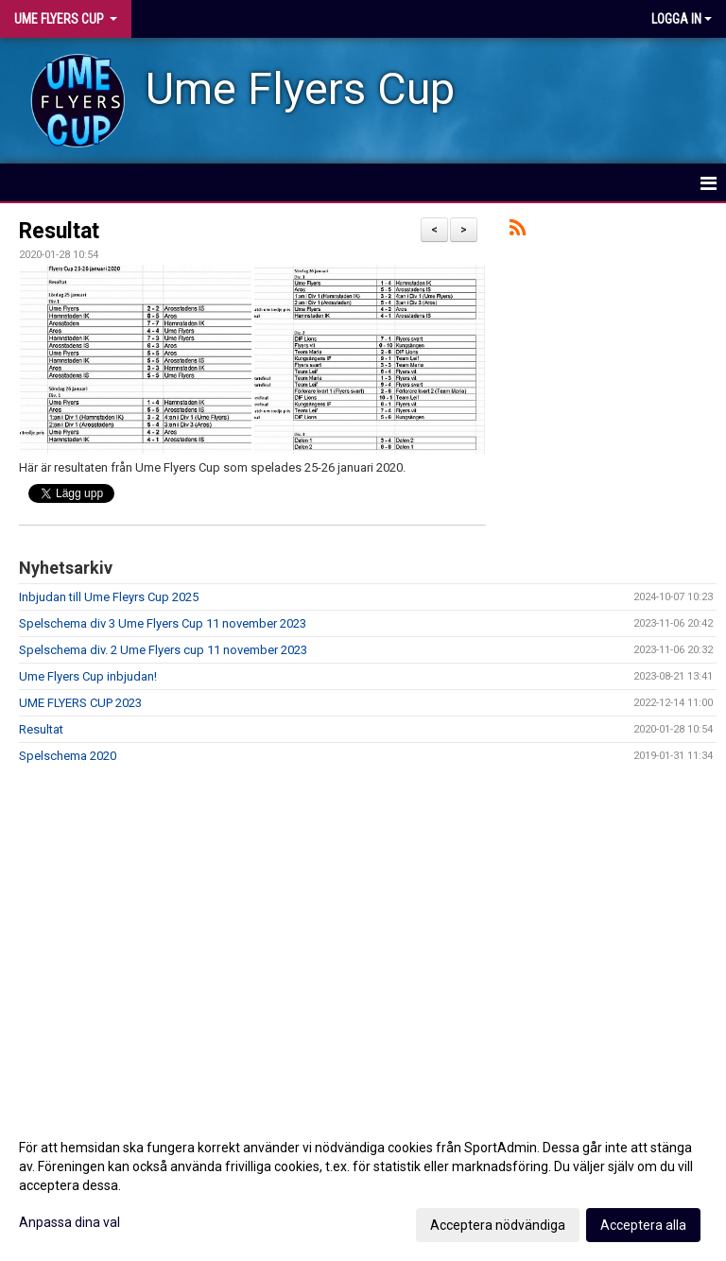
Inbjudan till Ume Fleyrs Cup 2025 (109, 597)
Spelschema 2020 (67, 756)
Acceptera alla (643, 1225)
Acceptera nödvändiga (497, 1225)
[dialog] (363, 1185)
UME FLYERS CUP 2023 (80, 703)
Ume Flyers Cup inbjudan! (88, 676)
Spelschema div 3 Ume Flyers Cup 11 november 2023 (162, 623)
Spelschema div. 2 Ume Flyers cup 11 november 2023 (163, 650)
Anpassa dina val (69, 1222)
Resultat (59, 231)
